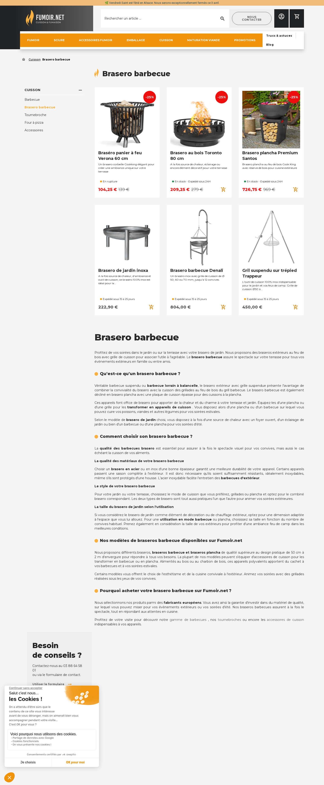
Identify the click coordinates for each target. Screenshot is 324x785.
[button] (252, 18)
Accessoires (34, 130)
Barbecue (32, 100)
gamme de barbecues (188, 620)
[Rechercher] (165, 18)
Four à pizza (34, 123)
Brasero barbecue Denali (196, 270)
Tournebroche (35, 115)
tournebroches (229, 620)
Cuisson (32, 90)
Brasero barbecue (40, 107)
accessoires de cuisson (285, 620)
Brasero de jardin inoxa (123, 270)
